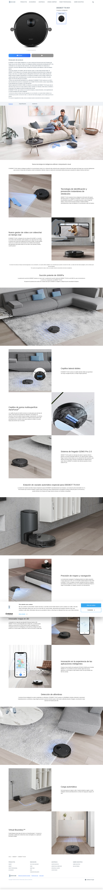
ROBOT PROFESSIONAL (13, 868)
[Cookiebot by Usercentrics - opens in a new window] (9, 888)
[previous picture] (12, 29)
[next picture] (50, 29)
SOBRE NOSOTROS (76, 864)
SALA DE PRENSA (76, 866)
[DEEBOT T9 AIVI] (61, 18)
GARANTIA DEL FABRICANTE (57, 866)
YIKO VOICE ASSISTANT (34, 864)
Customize (91, 884)
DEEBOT (10, 864)
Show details (22, 888)
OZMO (31, 866)
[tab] (11, 104)
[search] (93, 2)
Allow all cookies (91, 879)
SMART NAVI (32, 868)
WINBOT (10, 866)
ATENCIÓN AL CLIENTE (56, 868)
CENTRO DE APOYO (55, 864)
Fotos (19, 55)
